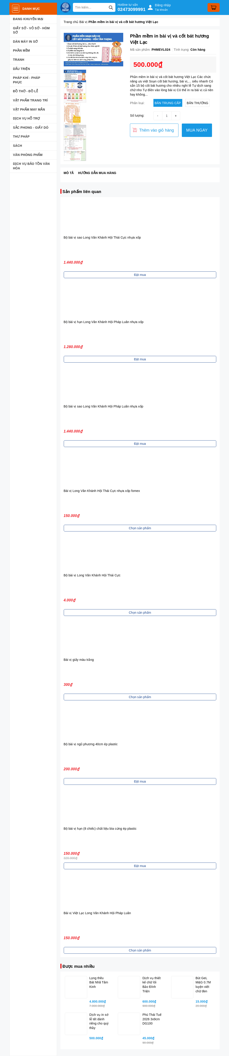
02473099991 (132, 9)
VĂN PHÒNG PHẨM (27, 155)
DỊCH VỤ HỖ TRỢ (26, 118)
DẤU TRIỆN (21, 69)
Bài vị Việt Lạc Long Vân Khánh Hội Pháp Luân (97, 913)
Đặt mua (140, 275)
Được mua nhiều (79, 966)
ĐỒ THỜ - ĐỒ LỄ (25, 91)
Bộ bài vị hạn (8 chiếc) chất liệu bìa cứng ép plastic (100, 828)
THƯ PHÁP (21, 136)
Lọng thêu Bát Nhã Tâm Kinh (98, 982)
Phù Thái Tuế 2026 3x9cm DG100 (151, 1019)
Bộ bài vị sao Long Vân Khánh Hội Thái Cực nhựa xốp (102, 237)
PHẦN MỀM (21, 50)
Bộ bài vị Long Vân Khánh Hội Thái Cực (92, 575)
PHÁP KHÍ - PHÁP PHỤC (26, 80)
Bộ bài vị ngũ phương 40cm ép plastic (91, 744)
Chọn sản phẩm (140, 528)
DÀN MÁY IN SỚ (25, 41)
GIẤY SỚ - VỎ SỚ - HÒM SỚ (31, 30)
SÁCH (17, 145)
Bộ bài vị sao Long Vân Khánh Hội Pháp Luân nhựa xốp (103, 406)
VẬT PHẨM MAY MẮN (29, 109)
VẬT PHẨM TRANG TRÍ (30, 100)
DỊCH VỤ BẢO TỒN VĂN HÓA (31, 166)
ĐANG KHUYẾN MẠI (28, 19)
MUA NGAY (197, 130)
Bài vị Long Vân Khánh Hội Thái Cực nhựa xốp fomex (102, 491)
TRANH (18, 59)
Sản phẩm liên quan (82, 191)
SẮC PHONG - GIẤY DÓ (31, 127)
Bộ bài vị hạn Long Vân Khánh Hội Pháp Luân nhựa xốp (104, 322)
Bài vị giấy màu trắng (79, 659)
